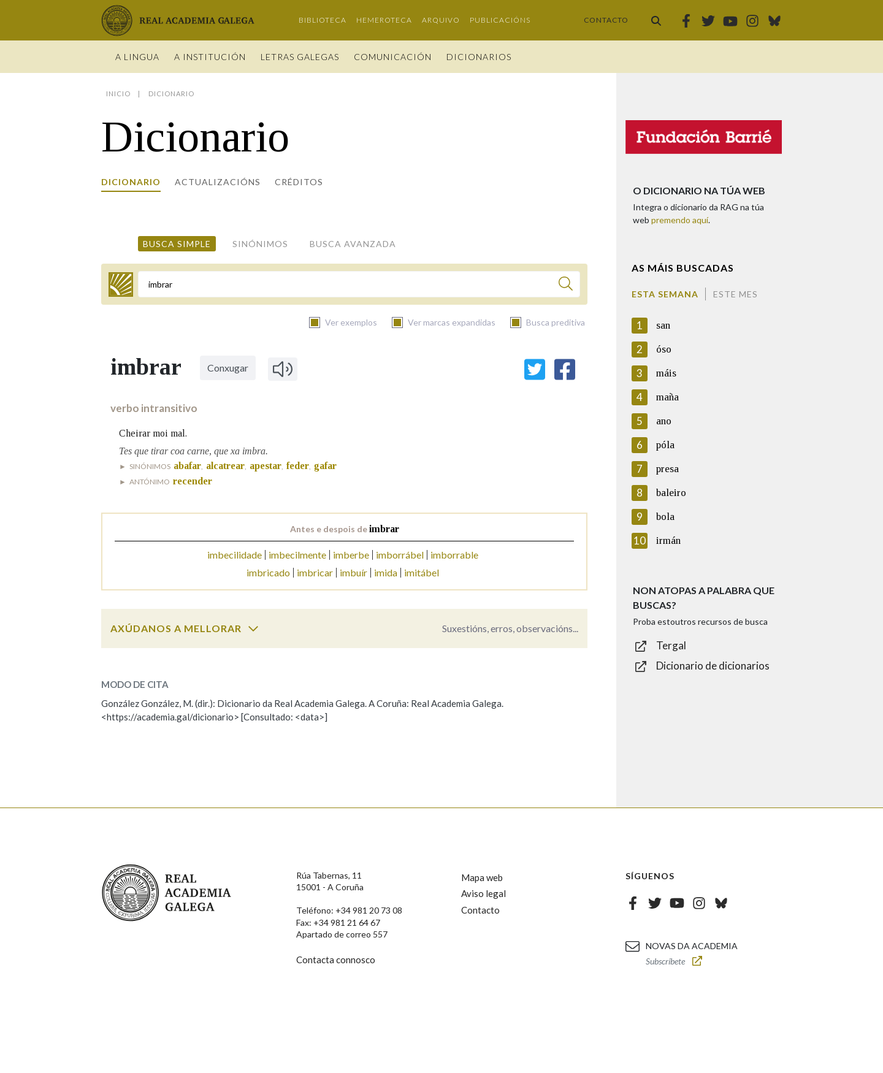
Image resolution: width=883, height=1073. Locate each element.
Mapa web (482, 877)
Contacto (606, 20)
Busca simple (177, 244)
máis (666, 373)
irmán (668, 540)
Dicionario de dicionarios (713, 665)
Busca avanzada (353, 244)
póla (665, 445)
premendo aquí (679, 220)
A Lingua (137, 57)
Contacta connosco (335, 959)
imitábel (421, 572)
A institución (210, 57)
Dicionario (131, 182)
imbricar (315, 572)
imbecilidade (234, 554)
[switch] (253, 628)
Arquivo (441, 20)
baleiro (671, 492)
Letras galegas (300, 57)
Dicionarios (478, 57)
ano (663, 421)
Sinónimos (260, 244)
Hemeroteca (384, 20)
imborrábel (400, 554)
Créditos (299, 182)
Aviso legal (483, 893)
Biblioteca (322, 20)
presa (667, 469)
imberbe (351, 554)
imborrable (454, 554)
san (663, 325)
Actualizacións (218, 182)
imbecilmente (297, 554)
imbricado (268, 572)
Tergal (671, 645)
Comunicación (393, 57)
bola (665, 516)
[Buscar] (566, 285)
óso (663, 349)
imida (385, 572)
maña (667, 397)
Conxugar (227, 367)
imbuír (353, 572)
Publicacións (500, 20)
